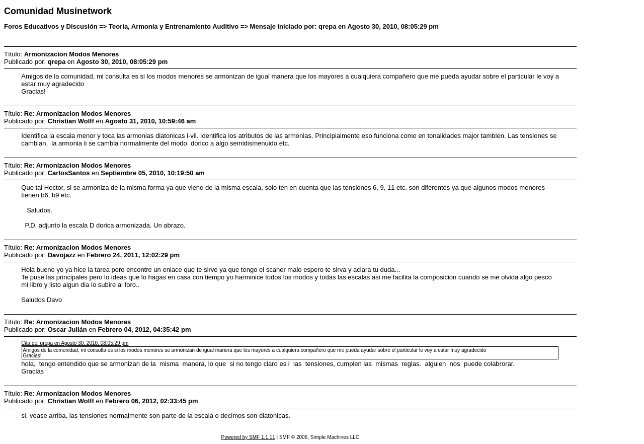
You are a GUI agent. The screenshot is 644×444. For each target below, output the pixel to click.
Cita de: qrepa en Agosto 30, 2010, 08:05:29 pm (74, 343)
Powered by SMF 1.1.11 (248, 437)
